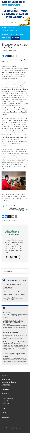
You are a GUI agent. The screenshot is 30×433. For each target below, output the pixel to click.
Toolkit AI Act (7, 312)
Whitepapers (6, 384)
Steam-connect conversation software (14, 294)
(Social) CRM (6, 403)
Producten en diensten (9, 382)
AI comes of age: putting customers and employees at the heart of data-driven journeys (14, 354)
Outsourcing (5, 401)
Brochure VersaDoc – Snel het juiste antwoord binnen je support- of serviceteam (13, 322)
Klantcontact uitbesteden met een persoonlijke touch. (12, 298)
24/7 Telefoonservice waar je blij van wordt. (15, 291)
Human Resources (7, 398)
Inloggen (4, 412)
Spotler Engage (7, 287)
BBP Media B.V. (17, 427)
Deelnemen (5, 417)
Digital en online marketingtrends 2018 (12, 206)
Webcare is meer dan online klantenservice (11, 333)
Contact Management (8, 396)
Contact (4, 415)
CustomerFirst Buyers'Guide (15, 3)
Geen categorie (12, 220)
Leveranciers (6, 379)
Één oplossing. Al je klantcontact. (12, 284)
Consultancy (6, 393)
